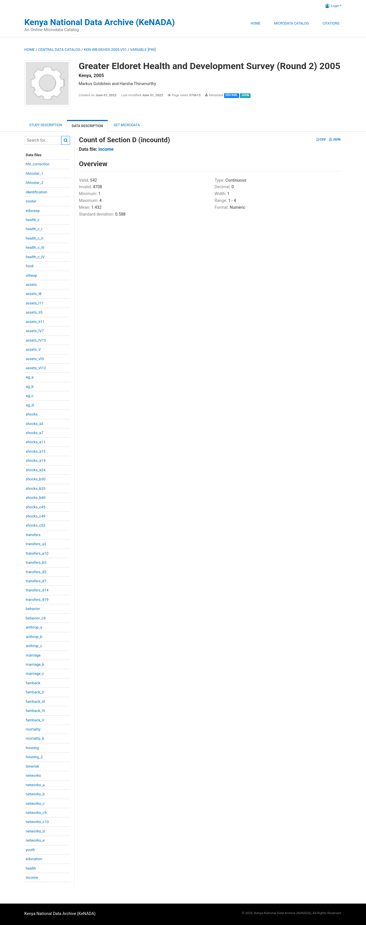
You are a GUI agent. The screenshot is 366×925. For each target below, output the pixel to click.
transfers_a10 (37, 553)
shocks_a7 (34, 433)
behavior (33, 609)
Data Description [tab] (87, 126)
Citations (331, 23)
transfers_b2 (36, 562)
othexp (31, 275)
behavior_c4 (36, 618)
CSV (321, 139)
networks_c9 (36, 812)
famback (33, 683)
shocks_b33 (35, 488)
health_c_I (34, 229)
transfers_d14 (37, 590)
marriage (33, 655)
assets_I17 (34, 303)
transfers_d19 (37, 599)
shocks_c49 (35, 516)
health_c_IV (35, 257)
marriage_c (35, 673)
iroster (31, 201)
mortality (33, 729)
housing (32, 748)
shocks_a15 (35, 451)
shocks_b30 (35, 479)
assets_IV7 (35, 331)
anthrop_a (34, 627)
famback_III (35, 701)
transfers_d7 (36, 581)
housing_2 (34, 757)
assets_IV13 (36, 340)
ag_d (30, 405)
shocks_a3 (34, 424)
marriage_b (35, 664)
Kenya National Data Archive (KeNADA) (99, 22)
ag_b (30, 386)
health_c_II (34, 238)
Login (332, 6)
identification (36, 192)
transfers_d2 (36, 572)
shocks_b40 (35, 497)
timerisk (32, 766)
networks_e (35, 840)
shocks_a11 (35, 442)
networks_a (35, 785)
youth (30, 850)
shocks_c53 (35, 525)
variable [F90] (143, 49)
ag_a (29, 377)
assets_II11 (35, 322)
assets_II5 (34, 312)
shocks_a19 (35, 460)
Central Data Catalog (59, 49)
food (29, 266)
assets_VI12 (36, 368)
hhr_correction (37, 164)
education (34, 859)
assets (31, 284)
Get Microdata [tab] (126, 125)
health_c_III (35, 247)
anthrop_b (34, 637)
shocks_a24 (35, 470)
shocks (31, 414)
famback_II (35, 692)
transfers (33, 535)
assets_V (33, 349)
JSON (334, 139)
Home (255, 23)
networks (33, 775)
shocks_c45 (35, 507)
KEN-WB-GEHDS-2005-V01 (105, 49)
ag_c (29, 396)
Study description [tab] (45, 125)
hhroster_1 (34, 173)
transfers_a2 (36, 544)
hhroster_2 (34, 182)
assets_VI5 (35, 359)
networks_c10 (37, 822)
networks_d (35, 831)
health (31, 868)
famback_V (35, 720)
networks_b (35, 794)
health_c (32, 220)
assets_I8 (33, 294)
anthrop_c (34, 646)
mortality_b (35, 738)
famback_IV (35, 711)
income (32, 877)
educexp (33, 210)
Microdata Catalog (291, 23)
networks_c (35, 803)
